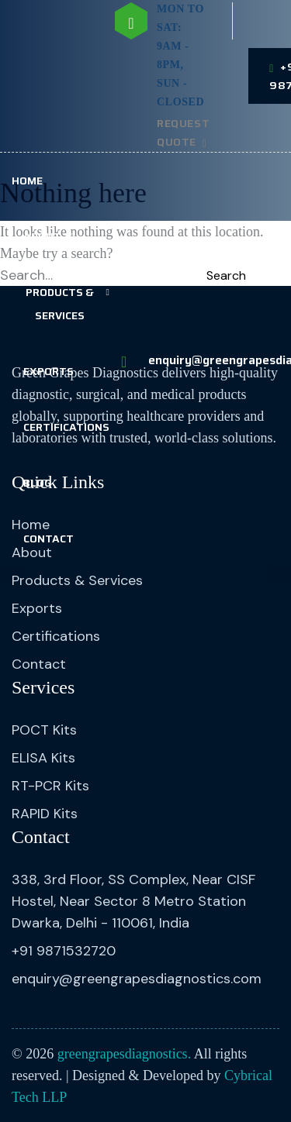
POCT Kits (44, 730)
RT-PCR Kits (50, 785)
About (42, 236)
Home (27, 180)
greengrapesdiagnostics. (124, 1054)
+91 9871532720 (64, 950)
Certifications (66, 426)
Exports (48, 371)
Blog (37, 482)
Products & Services (60, 304)
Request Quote (183, 133)
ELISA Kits (43, 758)
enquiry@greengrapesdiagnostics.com (137, 978)
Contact (48, 538)
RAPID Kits (45, 813)
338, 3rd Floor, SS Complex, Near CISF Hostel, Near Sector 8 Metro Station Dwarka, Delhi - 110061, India (133, 901)
